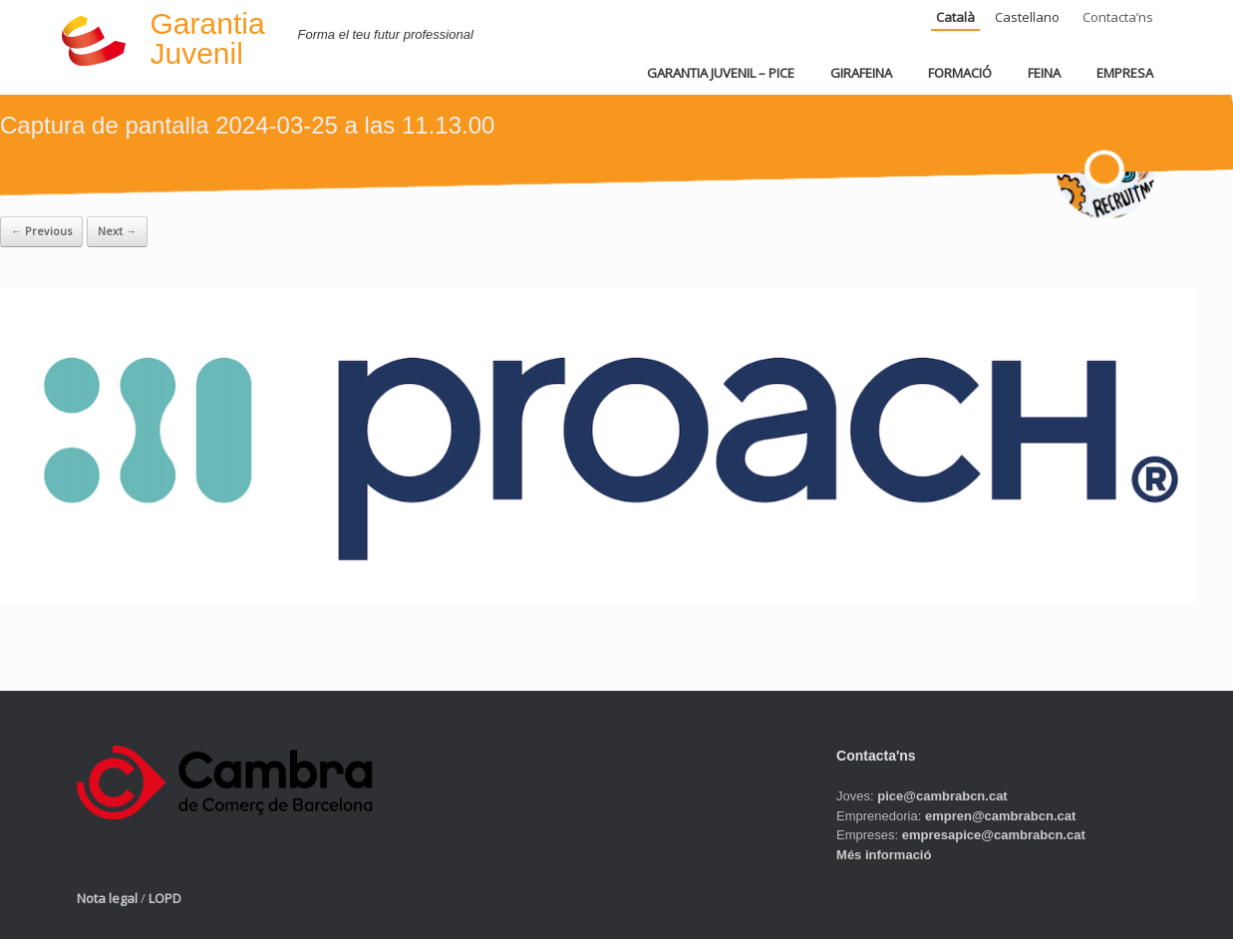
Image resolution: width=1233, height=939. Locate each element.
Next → (117, 230)
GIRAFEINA (861, 73)
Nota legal (107, 898)
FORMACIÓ (960, 73)
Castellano (1027, 17)
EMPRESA (1124, 73)
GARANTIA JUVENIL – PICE (720, 73)
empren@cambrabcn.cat (1000, 815)
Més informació (883, 854)
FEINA (1044, 73)
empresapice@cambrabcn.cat (993, 834)
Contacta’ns (1117, 17)
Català (955, 17)
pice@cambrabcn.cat (942, 795)
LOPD (165, 898)
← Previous (41, 230)
